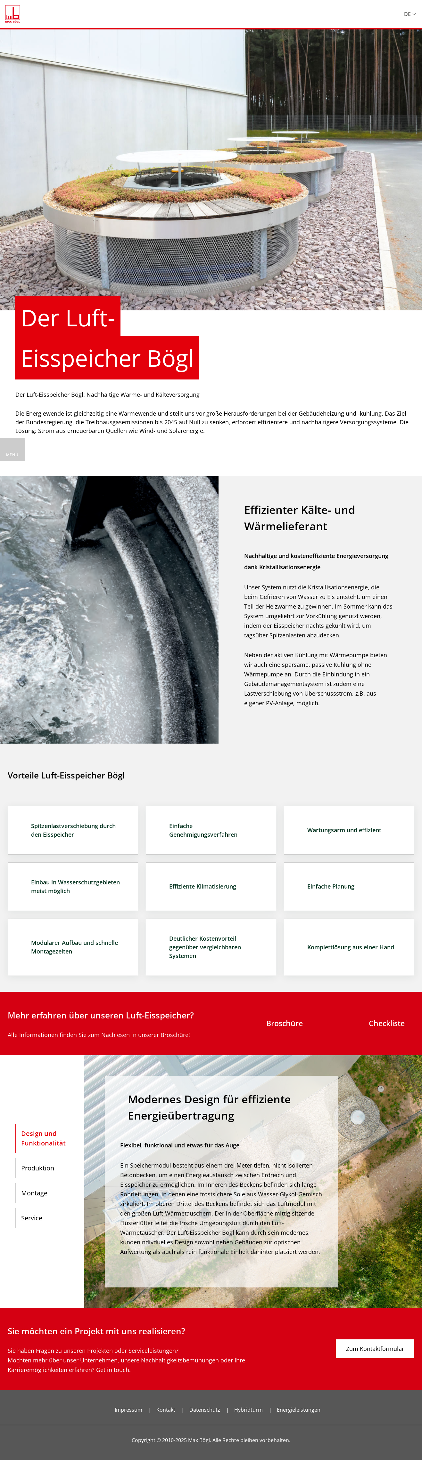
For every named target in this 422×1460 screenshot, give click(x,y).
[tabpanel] (253, 1181)
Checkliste (387, 1023)
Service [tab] (31, 1218)
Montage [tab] (34, 1193)
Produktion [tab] (37, 1168)
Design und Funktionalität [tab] (43, 1138)
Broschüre (284, 1023)
